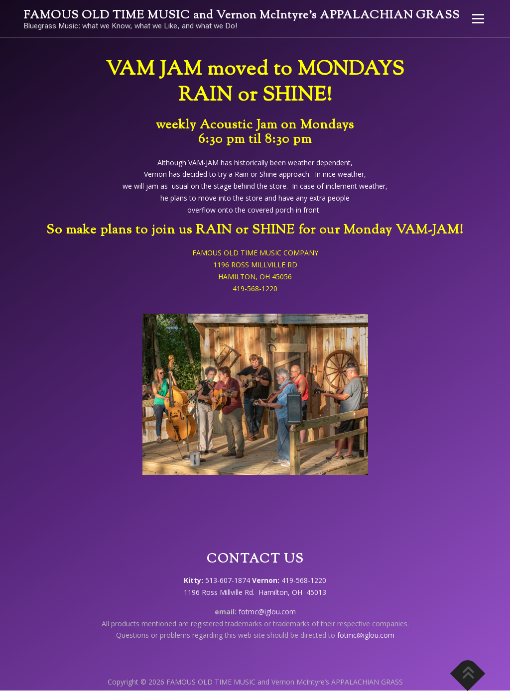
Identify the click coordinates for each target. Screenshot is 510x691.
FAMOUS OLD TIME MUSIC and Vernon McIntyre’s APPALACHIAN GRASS (241, 15)
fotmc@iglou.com (267, 611)
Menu (478, 18)
